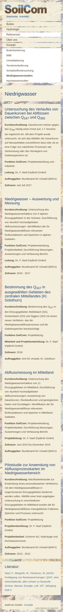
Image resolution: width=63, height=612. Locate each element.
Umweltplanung (15, 60)
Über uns (11, 39)
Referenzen (13, 34)
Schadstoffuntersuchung (20, 70)
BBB (8, 55)
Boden (10, 24)
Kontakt (24, 16)
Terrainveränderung (17, 65)
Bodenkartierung (15, 50)
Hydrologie (12, 29)
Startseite (12, 16)
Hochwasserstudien (17, 80)
